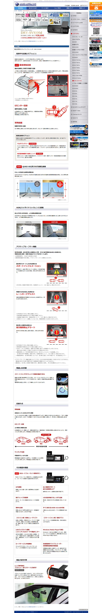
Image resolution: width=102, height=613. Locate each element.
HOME (15, 10)
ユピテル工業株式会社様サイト (31, 41)
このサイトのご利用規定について (31, 611)
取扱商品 (20, 10)
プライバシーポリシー (19, 611)
